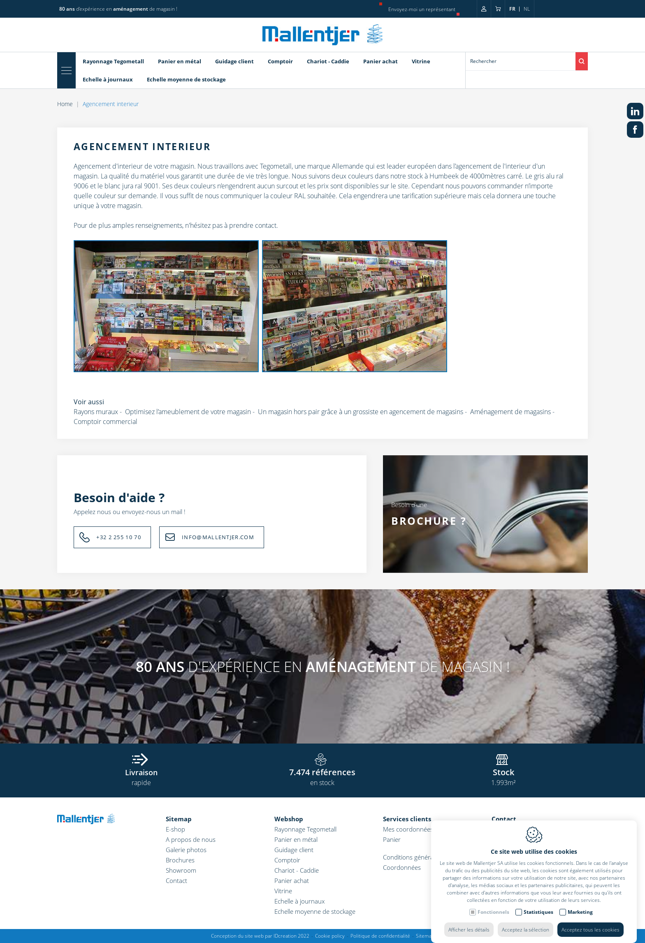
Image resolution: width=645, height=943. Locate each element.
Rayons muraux (96, 411)
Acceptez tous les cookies (590, 921)
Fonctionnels (493, 903)
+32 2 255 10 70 (118, 537)
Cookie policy (330, 935)
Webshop (288, 819)
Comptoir (280, 61)
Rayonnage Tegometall (113, 61)
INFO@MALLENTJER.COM (218, 537)
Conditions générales (412, 857)
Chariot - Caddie (328, 61)
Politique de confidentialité (380, 935)
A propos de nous (191, 839)
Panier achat (380, 61)
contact (265, 225)
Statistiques (538, 903)
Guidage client (234, 61)
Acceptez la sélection (525, 921)
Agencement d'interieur (108, 166)
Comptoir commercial (105, 421)
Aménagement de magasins (510, 411)
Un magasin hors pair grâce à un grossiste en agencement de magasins (360, 411)
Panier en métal (179, 61)
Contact (176, 880)
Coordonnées (402, 867)
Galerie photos (186, 850)
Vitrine (421, 61)
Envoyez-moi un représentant (421, 9)
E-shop (175, 829)
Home (65, 104)
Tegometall (276, 166)
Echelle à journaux (108, 79)
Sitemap (179, 819)
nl (527, 8)
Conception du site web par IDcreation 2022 (260, 935)
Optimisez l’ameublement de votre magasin (188, 411)
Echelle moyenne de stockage (186, 79)
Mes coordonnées (408, 829)
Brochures (180, 860)
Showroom (181, 870)
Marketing (580, 903)
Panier (392, 839)
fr (512, 8)
